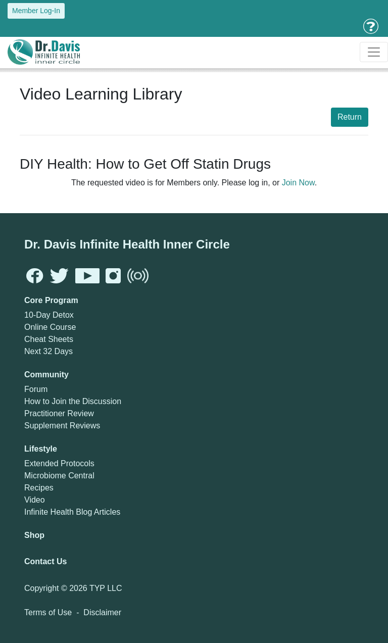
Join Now (298, 182)
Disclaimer (102, 612)
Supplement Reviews (62, 425)
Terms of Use (48, 612)
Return (349, 117)
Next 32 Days (48, 351)
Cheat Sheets (48, 339)
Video (34, 500)
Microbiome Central (59, 475)
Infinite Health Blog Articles (72, 512)
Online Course (50, 327)
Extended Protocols (59, 463)
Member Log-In (36, 11)
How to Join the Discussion (72, 401)
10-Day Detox (49, 315)
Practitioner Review (59, 413)
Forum (35, 389)
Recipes (39, 487)
